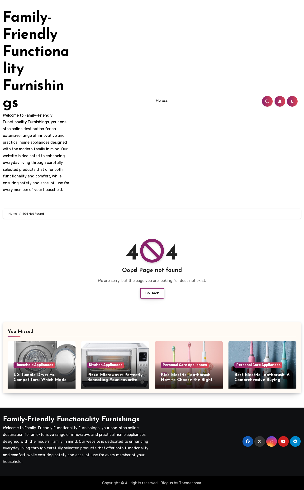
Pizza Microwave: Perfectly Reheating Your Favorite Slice (115, 380)
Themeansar (190, 483)
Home (161, 101)
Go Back (152, 293)
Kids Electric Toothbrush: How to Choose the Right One (187, 380)
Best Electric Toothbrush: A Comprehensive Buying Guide (262, 380)
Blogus (167, 483)
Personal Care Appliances (185, 365)
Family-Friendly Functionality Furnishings (71, 419)
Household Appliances (34, 365)
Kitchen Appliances (105, 365)
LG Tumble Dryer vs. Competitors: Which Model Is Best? (41, 380)
